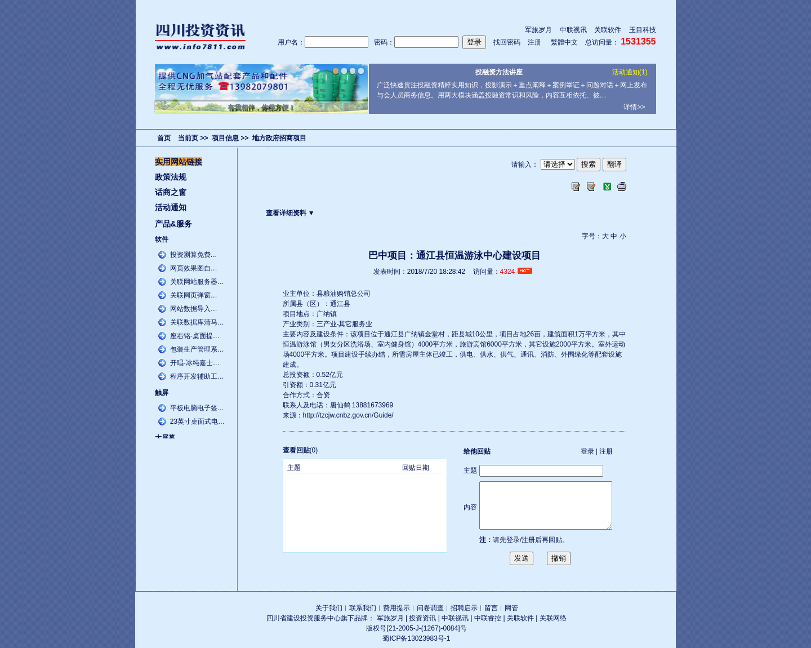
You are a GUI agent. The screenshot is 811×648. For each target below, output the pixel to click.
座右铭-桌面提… (195, 336)
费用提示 (396, 608)
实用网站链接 (178, 161)
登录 (587, 451)
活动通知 (170, 207)
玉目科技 (642, 30)
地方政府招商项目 (279, 138)
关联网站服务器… (197, 282)
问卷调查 (430, 608)
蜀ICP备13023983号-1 (416, 638)
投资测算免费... (193, 255)
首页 (164, 138)
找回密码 (506, 42)
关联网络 (553, 618)
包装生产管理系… (197, 349)
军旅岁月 (538, 30)
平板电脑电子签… (197, 408)
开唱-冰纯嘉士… (195, 363)
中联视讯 (573, 30)
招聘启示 (464, 608)
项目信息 (225, 138)
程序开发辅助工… (197, 376)
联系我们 (362, 608)
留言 (491, 608)
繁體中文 (564, 42)
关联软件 (607, 30)
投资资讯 (422, 618)
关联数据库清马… (197, 322)
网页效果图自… (193, 268)
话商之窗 (170, 192)
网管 (511, 608)
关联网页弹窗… (193, 295)
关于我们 (328, 608)
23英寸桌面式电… (197, 421)
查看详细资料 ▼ (290, 213)
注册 (534, 42)
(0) (300, 450)
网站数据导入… (193, 309)
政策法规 (170, 176)
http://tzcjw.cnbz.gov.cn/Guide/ (348, 415)
